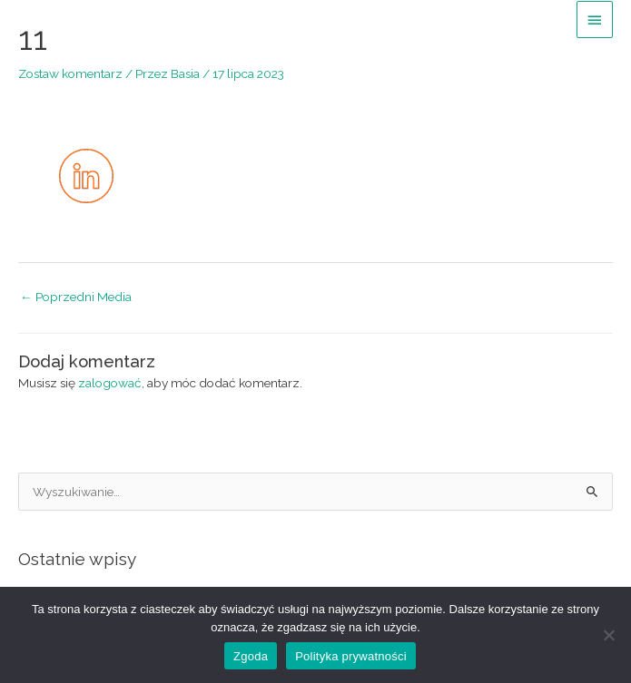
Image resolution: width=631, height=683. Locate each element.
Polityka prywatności (351, 656)
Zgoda (250, 656)
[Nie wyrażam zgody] (608, 635)
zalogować (110, 383)
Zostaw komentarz (70, 73)
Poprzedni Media (76, 296)
